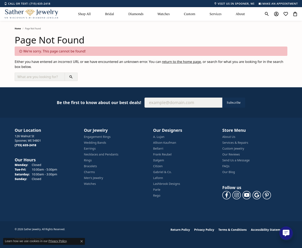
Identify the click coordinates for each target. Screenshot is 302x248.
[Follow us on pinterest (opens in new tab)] (267, 195)
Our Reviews (231, 154)
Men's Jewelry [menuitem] (93, 178)
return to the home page (181, 61)
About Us (228, 137)
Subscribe (234, 102)
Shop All (84, 14)
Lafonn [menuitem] (158, 178)
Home (18, 28)
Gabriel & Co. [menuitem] (162, 172)
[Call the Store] (25, 145)
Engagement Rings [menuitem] (97, 137)
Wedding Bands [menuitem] (95, 143)
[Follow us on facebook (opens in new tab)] (226, 195)
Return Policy (180, 230)
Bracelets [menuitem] (90, 166)
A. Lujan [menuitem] (158, 137)
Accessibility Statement (268, 230)
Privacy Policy (204, 230)
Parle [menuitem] (156, 190)
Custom (189, 14)
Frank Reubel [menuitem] (162, 154)
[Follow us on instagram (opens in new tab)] (236, 195)
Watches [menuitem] (90, 184)
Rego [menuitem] (156, 195)
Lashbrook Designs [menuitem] (166, 184)
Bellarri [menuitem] (158, 148)
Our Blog (228, 172)
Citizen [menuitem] (158, 166)
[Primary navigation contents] (161, 14)
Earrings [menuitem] (90, 148)
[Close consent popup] (81, 241)
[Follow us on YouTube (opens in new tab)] (246, 195)
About (240, 14)
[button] (266, 14)
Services (215, 14)
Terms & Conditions (232, 230)
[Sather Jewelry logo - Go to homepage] (31, 14)
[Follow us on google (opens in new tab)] (257, 195)
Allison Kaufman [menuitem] (164, 143)
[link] (27, 3)
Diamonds (135, 14)
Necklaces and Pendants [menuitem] (101, 154)
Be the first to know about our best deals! (99, 102)
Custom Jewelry (233, 148)
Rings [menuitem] (88, 160)
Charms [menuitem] (89, 172)
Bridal (109, 14)
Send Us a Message (236, 160)
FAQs (225, 166)
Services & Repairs (235, 143)
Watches (164, 14)
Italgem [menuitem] (158, 160)
